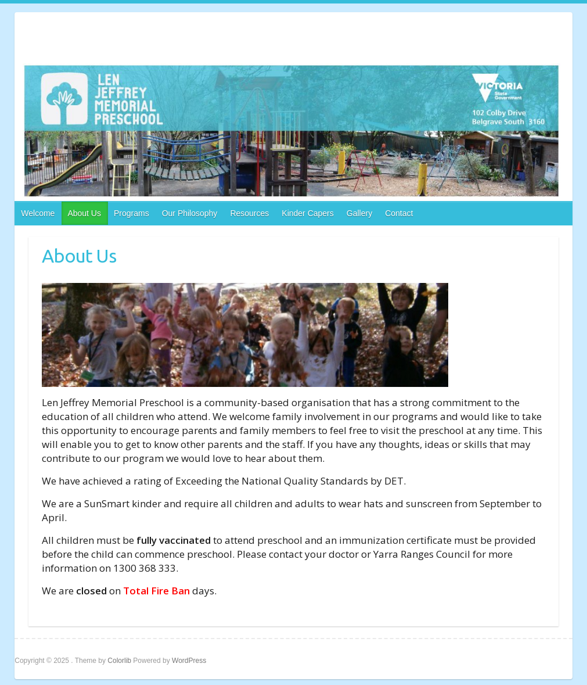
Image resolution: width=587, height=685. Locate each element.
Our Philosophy (190, 213)
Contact (399, 213)
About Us (84, 213)
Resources (249, 213)
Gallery (359, 213)
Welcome (38, 213)
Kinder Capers (308, 213)
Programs (131, 213)
